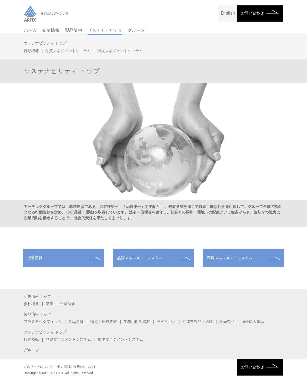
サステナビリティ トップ (45, 43)
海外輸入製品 (252, 321)
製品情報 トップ (37, 314)
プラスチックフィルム (43, 321)
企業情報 (50, 30)
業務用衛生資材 (137, 321)
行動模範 (31, 51)
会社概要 (31, 304)
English (228, 13)
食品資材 (76, 321)
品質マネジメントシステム (68, 51)
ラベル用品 (166, 321)
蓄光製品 (227, 321)
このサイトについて (38, 367)
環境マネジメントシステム (120, 51)
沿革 (49, 304)
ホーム (30, 30)
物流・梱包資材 (103, 321)
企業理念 (67, 304)
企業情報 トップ (37, 296)
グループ (136, 30)
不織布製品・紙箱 (197, 321)
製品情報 (73, 30)
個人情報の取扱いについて (76, 367)
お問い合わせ (252, 13)
